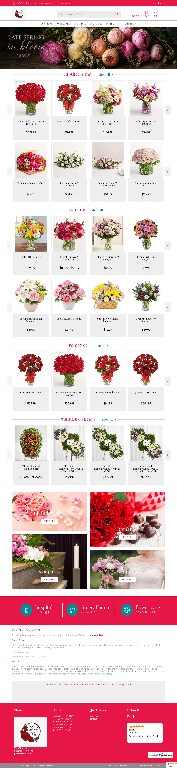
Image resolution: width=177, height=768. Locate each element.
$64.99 (31, 194)
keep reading (96, 635)
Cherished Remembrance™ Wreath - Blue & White (69, 469)
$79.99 (108, 329)
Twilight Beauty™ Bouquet (146, 320)
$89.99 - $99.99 (69, 268)
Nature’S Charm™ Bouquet (108, 122)
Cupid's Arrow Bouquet (69, 318)
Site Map (158, 765)
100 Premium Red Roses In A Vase (31, 122)
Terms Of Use (111, 765)
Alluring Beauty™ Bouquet (146, 122)
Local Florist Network (143, 765)
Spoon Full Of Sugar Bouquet (31, 320)
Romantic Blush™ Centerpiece (108, 184)
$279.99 (69, 477)
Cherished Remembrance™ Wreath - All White (107, 469)
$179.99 (31, 403)
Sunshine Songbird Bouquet (107, 320)
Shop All (104, 74)
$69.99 (146, 268)
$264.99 (146, 403)
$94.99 (69, 132)
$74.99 (146, 132)
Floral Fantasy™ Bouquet (69, 258)
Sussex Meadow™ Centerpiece (69, 184)
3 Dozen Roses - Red (146, 392)
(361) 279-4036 (23, 3)
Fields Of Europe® (31, 256)
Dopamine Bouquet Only (31, 183)
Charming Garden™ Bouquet (108, 258)
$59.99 (31, 329)
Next (168, 110)
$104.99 (108, 132)
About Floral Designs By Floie (27, 630)
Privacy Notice (126, 765)
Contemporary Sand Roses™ (146, 184)
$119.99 (146, 194)
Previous (9, 110)
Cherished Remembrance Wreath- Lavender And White (146, 469)
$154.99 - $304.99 (31, 477)
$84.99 (69, 194)
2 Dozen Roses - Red (31, 392)
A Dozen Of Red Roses (69, 121)
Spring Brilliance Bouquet (146, 258)
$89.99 (146, 329)
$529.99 (31, 132)
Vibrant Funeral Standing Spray (31, 467)
